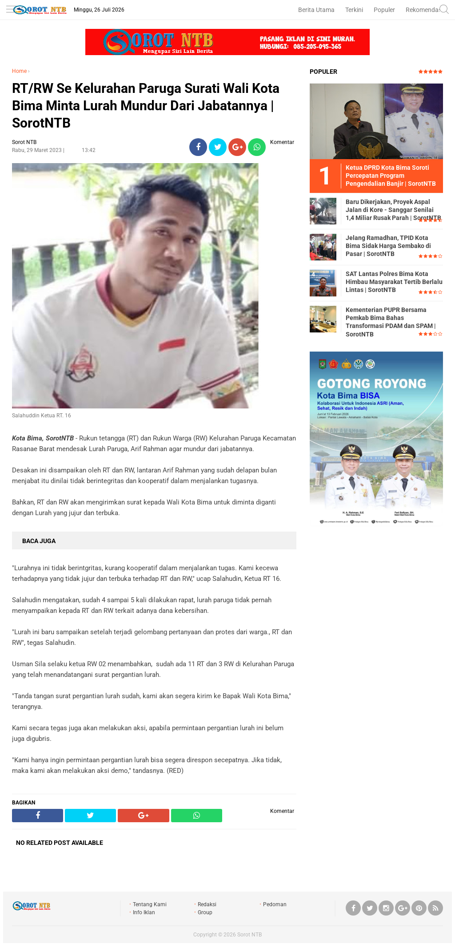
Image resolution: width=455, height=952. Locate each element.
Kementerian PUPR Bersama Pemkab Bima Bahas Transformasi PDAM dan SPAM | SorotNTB (391, 322)
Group (205, 912)
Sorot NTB (249, 935)
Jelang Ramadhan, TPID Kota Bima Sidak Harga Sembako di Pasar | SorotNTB (388, 245)
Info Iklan (144, 912)
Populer (384, 9)
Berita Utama (316, 9)
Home (19, 71)
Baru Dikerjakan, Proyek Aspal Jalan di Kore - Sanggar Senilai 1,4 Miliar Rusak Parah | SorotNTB (393, 209)
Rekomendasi (424, 9)
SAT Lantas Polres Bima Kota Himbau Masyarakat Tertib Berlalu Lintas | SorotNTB (394, 281)
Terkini (354, 9)
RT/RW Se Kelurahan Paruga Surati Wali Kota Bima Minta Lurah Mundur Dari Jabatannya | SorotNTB (145, 105)
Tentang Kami (150, 904)
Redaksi (207, 904)
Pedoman (275, 904)
